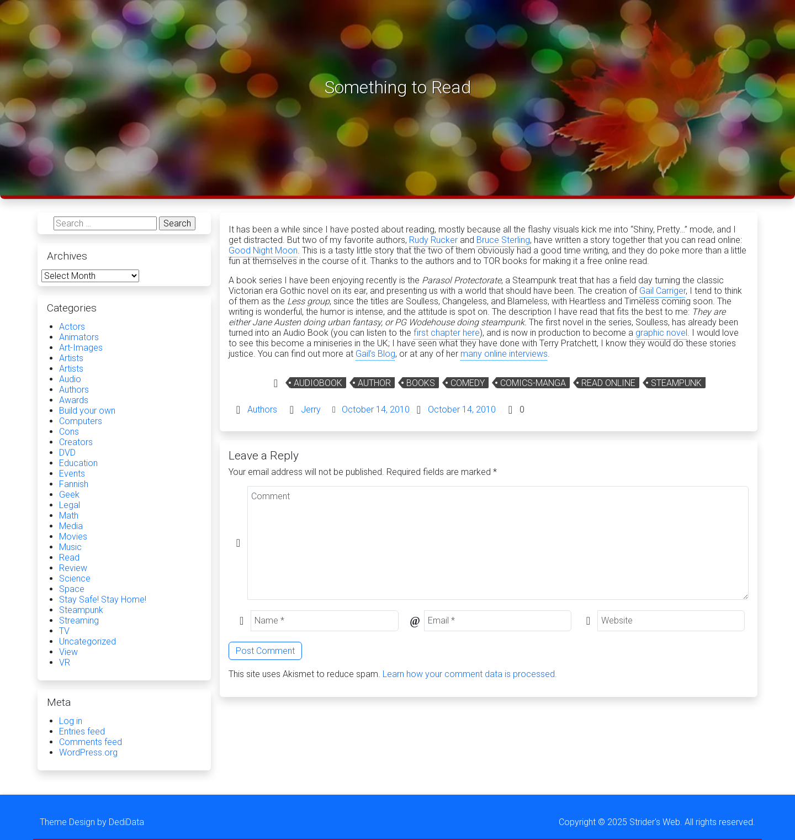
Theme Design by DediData (92, 822)
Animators (79, 337)
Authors (262, 409)
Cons (69, 431)
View (68, 652)
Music (70, 547)
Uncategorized (87, 641)
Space (71, 589)
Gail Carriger (662, 291)
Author (374, 383)
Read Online (608, 383)
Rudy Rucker (433, 240)
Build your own (87, 410)
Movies (73, 536)
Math (68, 515)
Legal (69, 505)
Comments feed (90, 742)
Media (71, 526)
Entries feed (82, 731)
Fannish (73, 484)
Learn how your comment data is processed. (470, 674)
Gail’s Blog (375, 353)
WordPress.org (88, 752)
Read (69, 557)
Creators (76, 442)
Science (75, 578)
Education (78, 463)
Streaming (79, 620)
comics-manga (533, 383)
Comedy (468, 383)
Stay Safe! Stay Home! (102, 599)
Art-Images (81, 347)
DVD (67, 452)
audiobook (318, 383)
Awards (73, 400)
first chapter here (447, 332)
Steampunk (676, 383)
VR (64, 662)
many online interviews (504, 353)
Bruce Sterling (503, 240)
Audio (70, 379)
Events (72, 473)
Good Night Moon (263, 250)
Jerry (311, 409)
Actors (72, 326)
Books (420, 383)
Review (73, 568)
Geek (69, 494)
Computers (80, 421)
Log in (70, 721)
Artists (71, 358)
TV (64, 631)
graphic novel (661, 332)
